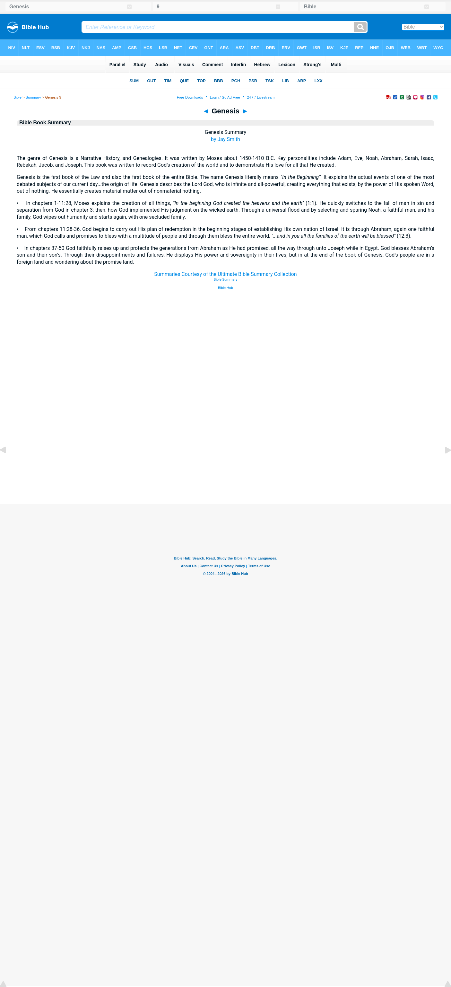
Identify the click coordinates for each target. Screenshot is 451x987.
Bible (17, 97)
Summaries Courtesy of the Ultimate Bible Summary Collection (225, 274)
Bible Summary (226, 280)
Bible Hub (225, 288)
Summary (33, 97)
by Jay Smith (225, 139)
